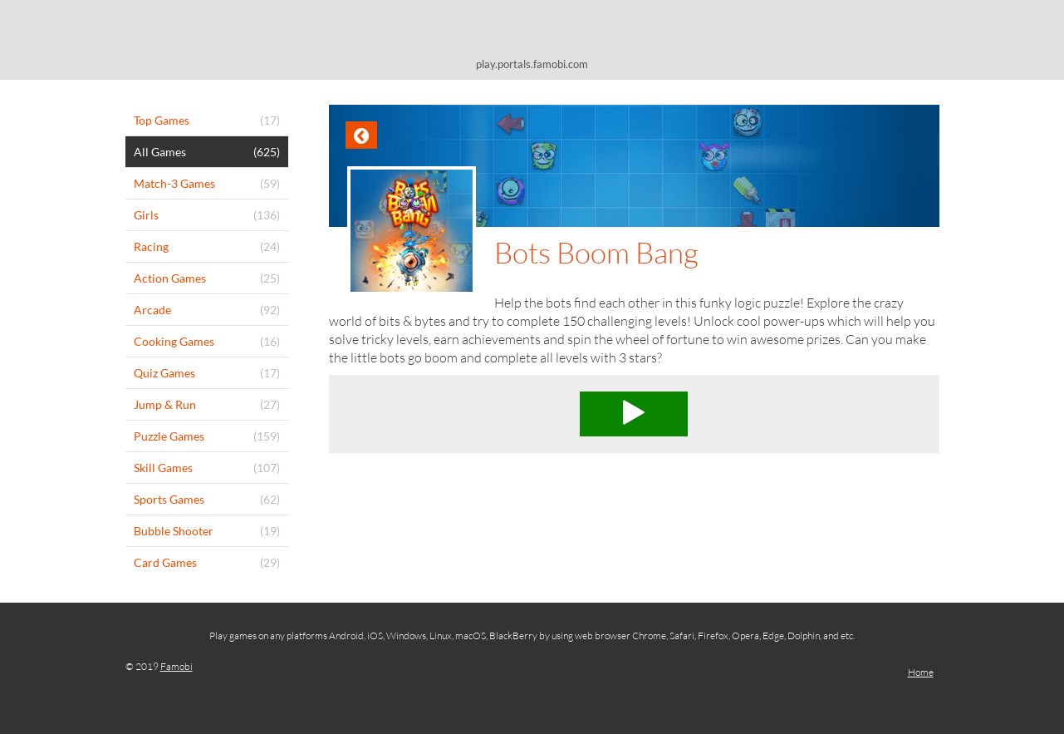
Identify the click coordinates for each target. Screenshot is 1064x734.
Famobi (176, 666)
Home (921, 672)
